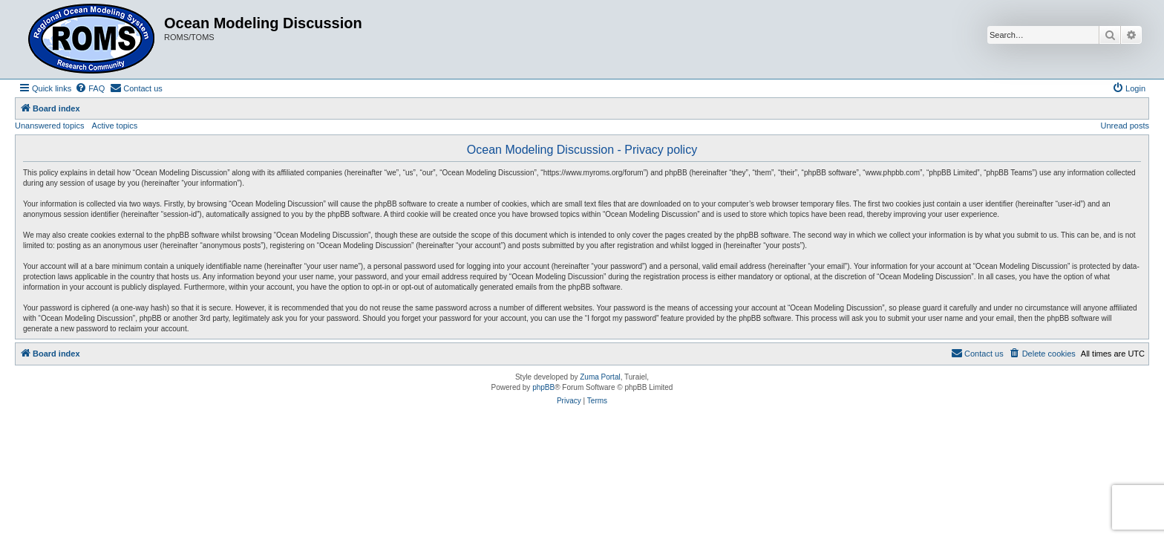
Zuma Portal (600, 377)
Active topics (115, 125)
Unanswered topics (50, 125)
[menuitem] (90, 88)
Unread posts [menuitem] (1125, 125)
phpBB (543, 387)
